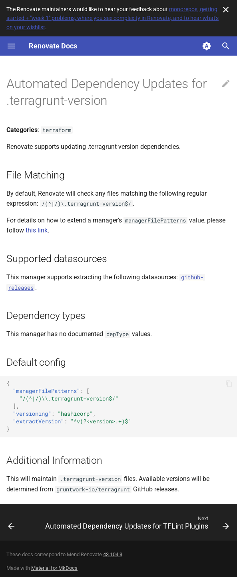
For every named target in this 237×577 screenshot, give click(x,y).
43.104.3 (112, 554)
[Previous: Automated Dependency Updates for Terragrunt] (11, 524)
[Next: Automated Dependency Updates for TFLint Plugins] (136, 524)
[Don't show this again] (226, 9)
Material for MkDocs (54, 568)
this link (37, 230)
